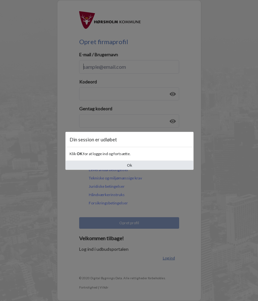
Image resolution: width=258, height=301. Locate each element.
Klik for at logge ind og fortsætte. (100, 153)
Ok (129, 165)
